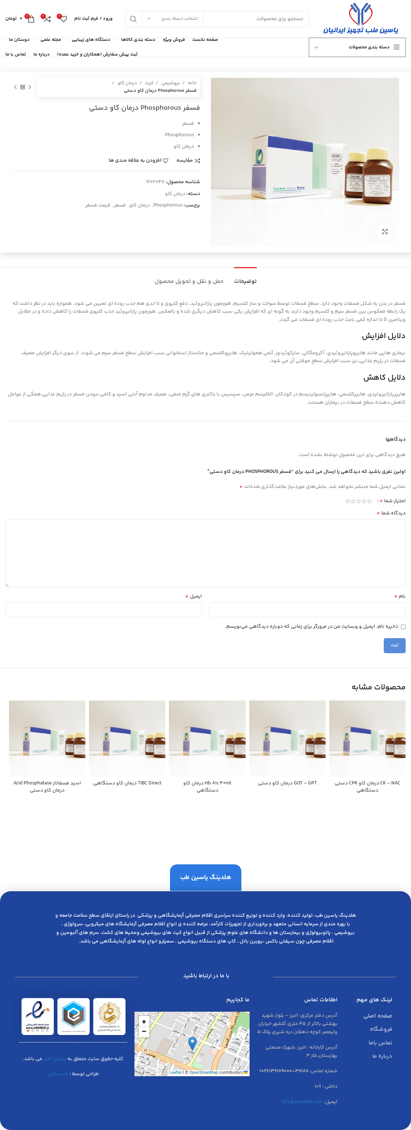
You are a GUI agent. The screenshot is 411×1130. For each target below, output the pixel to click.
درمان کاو (127, 83)
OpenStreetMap (203, 1072)
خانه (192, 83)
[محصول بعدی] (15, 87)
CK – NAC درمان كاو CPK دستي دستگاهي (367, 786)
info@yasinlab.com (302, 1102)
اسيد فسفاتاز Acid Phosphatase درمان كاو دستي (47, 786)
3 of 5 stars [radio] (358, 501)
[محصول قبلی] (29, 87)
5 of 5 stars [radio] (347, 501)
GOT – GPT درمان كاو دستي (287, 783)
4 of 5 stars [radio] (353, 501)
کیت (148, 83)
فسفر (120, 205)
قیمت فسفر (97, 205)
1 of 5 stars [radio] (369, 501)
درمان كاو (139, 205)
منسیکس (57, 1074)
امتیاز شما (392, 501)
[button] (192, 1043)
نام (400, 596)
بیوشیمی (170, 83)
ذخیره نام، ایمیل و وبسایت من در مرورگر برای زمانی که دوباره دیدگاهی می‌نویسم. (311, 627)
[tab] (245, 278)
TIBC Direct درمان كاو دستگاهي (127, 783)
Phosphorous (168, 205)
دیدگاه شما (391, 513)
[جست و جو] (217, 19)
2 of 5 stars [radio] (364, 501)
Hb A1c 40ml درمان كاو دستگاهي (207, 786)
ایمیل (193, 596)
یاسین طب (54, 1059)
